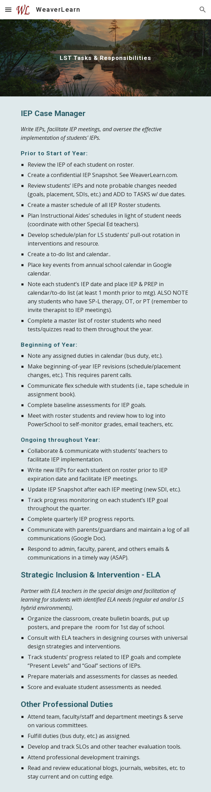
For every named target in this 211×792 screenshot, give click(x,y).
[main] (105, 57)
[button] (8, 9)
